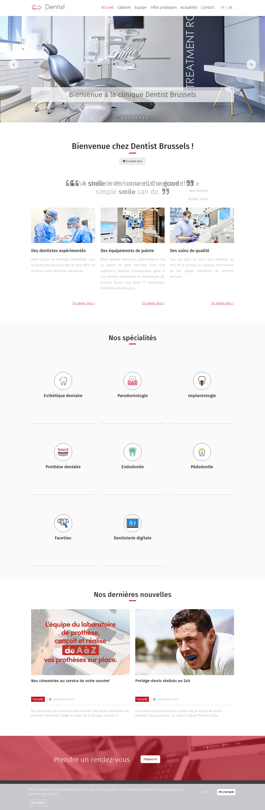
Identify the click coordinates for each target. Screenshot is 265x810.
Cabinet (124, 8)
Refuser (207, 791)
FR (222, 7)
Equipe (141, 8)
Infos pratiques (163, 8)
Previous (14, 64)
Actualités (188, 8)
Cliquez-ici (150, 759)
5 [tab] (132, 118)
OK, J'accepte (226, 791)
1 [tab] (118, 118)
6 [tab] (136, 118)
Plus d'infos (38, 802)
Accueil (107, 8)
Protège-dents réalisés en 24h (162, 681)
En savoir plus (132, 161)
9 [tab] (147, 118)
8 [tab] (143, 118)
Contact (207, 8)
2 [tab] (122, 118)
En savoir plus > (84, 303)
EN (230, 7)
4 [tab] (129, 118)
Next (251, 64)
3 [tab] (125, 118)
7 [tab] (139, 118)
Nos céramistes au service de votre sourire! (70, 681)
